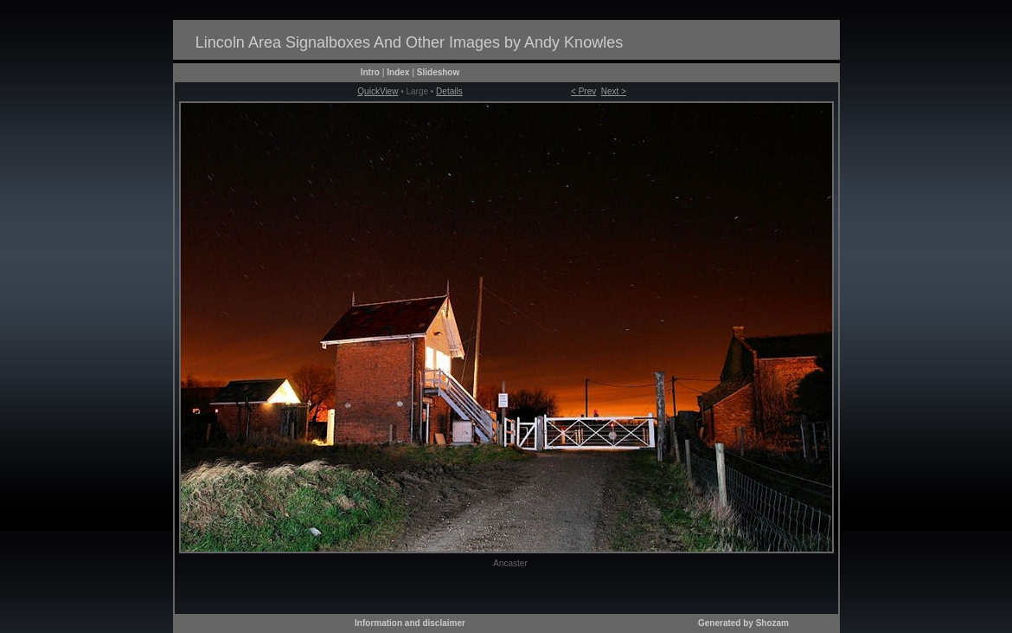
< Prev (583, 91)
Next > (613, 91)
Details (449, 91)
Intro (370, 72)
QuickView (377, 91)
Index (398, 72)
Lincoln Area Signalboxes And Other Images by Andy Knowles (409, 42)
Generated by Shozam (743, 623)
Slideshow (438, 72)
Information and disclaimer (410, 623)
